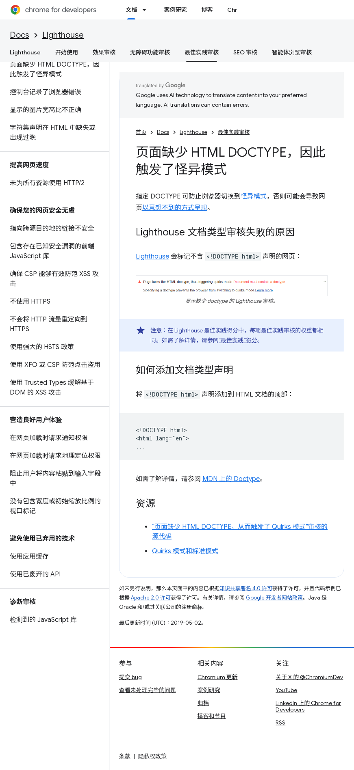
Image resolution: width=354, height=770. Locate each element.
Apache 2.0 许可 (151, 597)
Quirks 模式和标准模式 (185, 551)
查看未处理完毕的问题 (147, 690)
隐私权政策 (152, 756)
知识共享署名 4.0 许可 (245, 588)
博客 (207, 9)
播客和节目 (212, 716)
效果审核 (104, 52)
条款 (124, 756)
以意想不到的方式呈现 (174, 208)
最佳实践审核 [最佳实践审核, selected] (202, 52)
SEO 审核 (245, 52)
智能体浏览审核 (292, 52)
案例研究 (175, 9)
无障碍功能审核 (150, 52)
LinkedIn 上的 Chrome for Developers (308, 706)
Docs (19, 35)
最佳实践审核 (234, 132)
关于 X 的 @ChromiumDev (309, 677)
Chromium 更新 (218, 677)
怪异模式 (254, 196)
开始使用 (66, 52)
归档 (203, 703)
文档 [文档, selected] (131, 9)
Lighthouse (63, 35)
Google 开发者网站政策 (274, 597)
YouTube (286, 690)
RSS (280, 722)
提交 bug (130, 677)
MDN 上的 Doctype (231, 479)
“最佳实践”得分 (238, 340)
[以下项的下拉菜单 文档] (146, 10)
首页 (141, 132)
